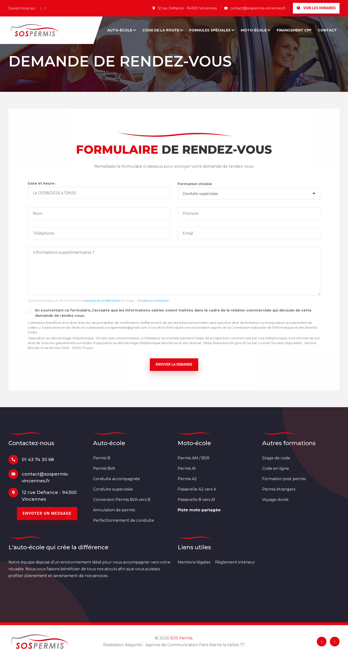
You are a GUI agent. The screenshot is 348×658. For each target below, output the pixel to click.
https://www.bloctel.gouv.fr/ (224, 343)
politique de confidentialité (102, 300)
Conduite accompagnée (116, 479)
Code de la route (162, 30)
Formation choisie (195, 184)
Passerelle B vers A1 (196, 499)
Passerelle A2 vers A (197, 489)
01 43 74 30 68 (38, 459)
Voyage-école (275, 499)
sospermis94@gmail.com (127, 327)
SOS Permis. (181, 638)
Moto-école (255, 30)
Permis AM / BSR (194, 458)
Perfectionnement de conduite (123, 520)
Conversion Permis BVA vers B (121, 499)
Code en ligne (275, 468)
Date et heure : (42, 183)
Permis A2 (187, 479)
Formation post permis (284, 479)
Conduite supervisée (113, 489)
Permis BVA (104, 468)
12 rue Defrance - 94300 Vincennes (184, 8)
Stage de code (276, 458)
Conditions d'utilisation (153, 300)
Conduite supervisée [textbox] (200, 193)
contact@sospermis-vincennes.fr (254, 8)
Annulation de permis (114, 510)
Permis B (101, 458)
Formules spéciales (211, 30)
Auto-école (121, 30)
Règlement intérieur (235, 562)
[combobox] (249, 194)
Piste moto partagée (199, 510)
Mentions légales (194, 562)
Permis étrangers (278, 489)
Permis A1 (187, 468)
